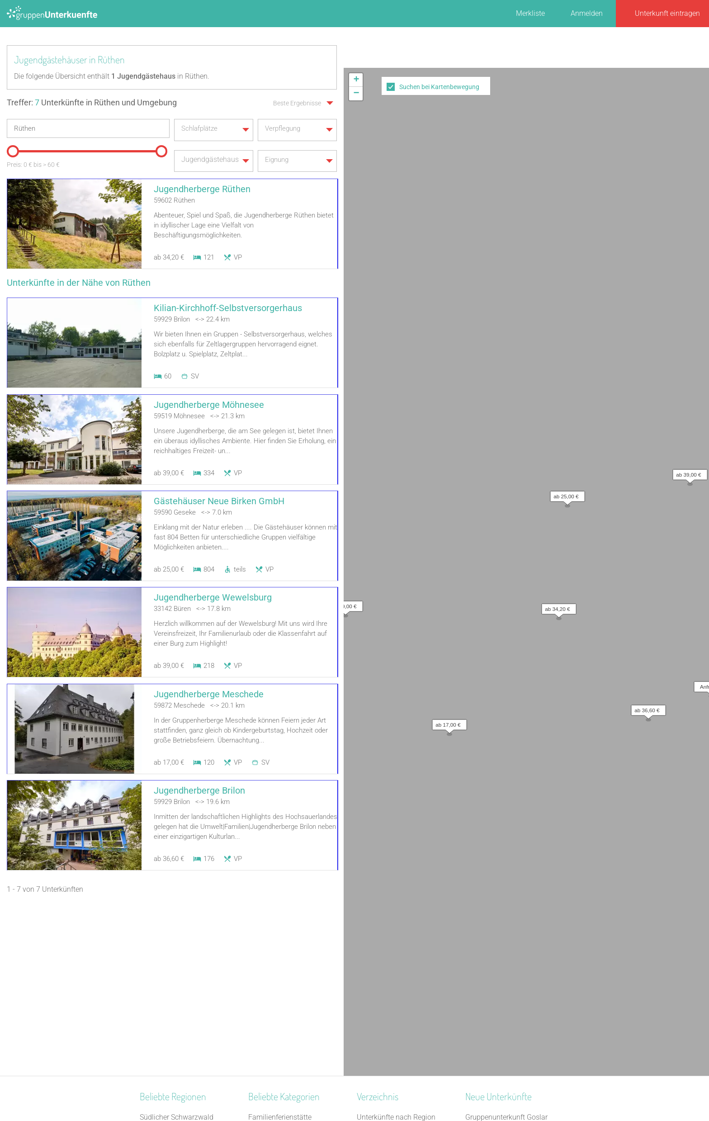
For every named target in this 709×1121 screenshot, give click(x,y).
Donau (150, 1009)
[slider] (11, 148)
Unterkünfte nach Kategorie (400, 962)
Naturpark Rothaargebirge (181, 1044)
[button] (556, 208)
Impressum (384, 1090)
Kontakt (281, 1090)
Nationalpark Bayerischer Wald (189, 985)
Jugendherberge (274, 962)
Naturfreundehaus (277, 950)
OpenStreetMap (687, 344)
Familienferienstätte (280, 938)
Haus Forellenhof (492, 974)
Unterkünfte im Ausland (394, 997)
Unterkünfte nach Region (396, 938)
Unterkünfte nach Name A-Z (401, 985)
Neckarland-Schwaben (175, 997)
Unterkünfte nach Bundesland (404, 950)
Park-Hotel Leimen (494, 985)
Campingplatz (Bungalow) (289, 974)
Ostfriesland (159, 950)
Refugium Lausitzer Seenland (511, 1021)
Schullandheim (272, 997)
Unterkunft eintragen (667, 13)
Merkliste (530, 13)
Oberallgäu (157, 1021)
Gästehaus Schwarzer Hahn (509, 997)
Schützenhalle (270, 985)
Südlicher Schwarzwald (176, 938)
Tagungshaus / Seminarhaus (294, 1021)
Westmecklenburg (168, 1032)
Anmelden (587, 13)
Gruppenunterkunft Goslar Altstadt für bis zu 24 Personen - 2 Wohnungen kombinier (516, 950)
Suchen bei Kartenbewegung (439, 86)
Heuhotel (262, 1032)
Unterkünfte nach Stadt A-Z (400, 974)
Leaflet (626, 344)
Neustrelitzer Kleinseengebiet (186, 974)
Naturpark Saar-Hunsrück (180, 962)
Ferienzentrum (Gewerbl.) (288, 1044)
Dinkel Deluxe (486, 1009)
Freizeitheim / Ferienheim (288, 1009)
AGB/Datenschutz (329, 1090)
